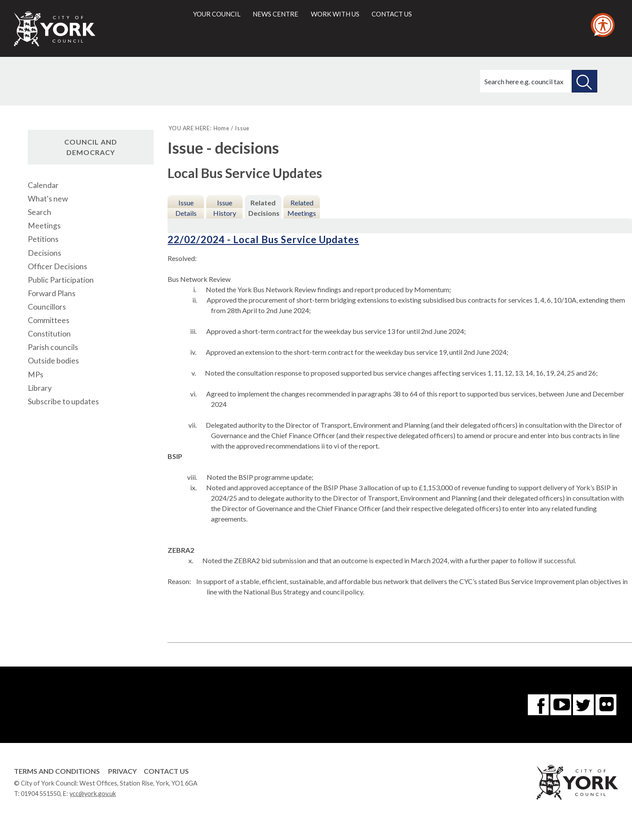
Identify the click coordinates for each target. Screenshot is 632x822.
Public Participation (61, 279)
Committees (48, 320)
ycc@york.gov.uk (92, 793)
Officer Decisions (57, 266)
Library (40, 388)
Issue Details (186, 207)
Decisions (44, 252)
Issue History (224, 207)
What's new (48, 198)
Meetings (44, 225)
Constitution (49, 333)
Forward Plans (52, 293)
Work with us (335, 14)
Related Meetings (301, 207)
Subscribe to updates (63, 401)
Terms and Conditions (57, 771)
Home (222, 128)
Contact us (392, 14)
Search (39, 212)
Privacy (122, 771)
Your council (216, 14)
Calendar (43, 185)
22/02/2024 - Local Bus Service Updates (263, 239)
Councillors (47, 306)
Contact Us (166, 771)
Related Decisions (264, 207)
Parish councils (53, 347)
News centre (275, 14)
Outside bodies (53, 360)
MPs (35, 374)
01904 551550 (40, 793)
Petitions (43, 239)
